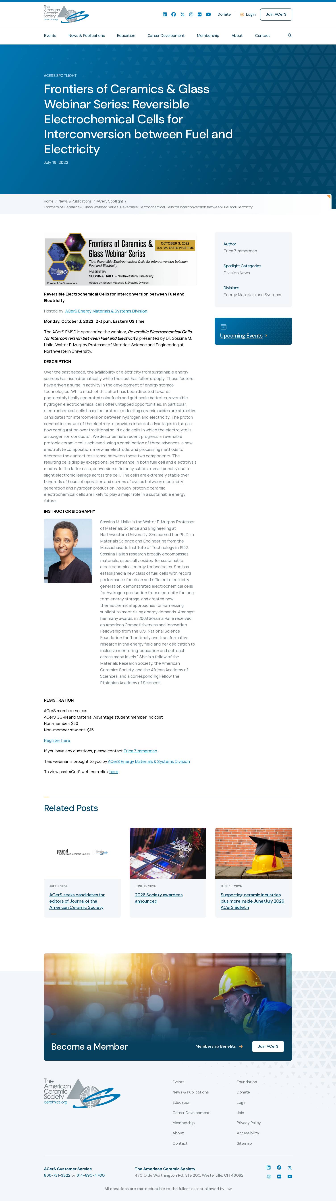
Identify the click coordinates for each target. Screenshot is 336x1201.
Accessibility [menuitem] (248, 1133)
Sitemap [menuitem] (244, 1143)
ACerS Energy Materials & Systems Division (106, 311)
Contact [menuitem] (262, 35)
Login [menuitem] (241, 1102)
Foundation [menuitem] (247, 1082)
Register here (57, 740)
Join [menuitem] (240, 1113)
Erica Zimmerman (140, 751)
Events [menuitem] (50, 35)
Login (251, 14)
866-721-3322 (57, 1175)
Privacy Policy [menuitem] (249, 1123)
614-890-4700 (91, 1175)
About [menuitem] (237, 35)
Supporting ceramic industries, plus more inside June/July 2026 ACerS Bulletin (252, 901)
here (113, 771)
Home (49, 201)
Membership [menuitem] (208, 35)
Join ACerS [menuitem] (276, 14)
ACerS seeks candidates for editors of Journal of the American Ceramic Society (77, 901)
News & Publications (75, 201)
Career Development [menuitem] (166, 35)
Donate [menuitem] (224, 14)
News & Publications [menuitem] (86, 35)
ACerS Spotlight (110, 201)
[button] (290, 35)
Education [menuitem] (126, 35)
